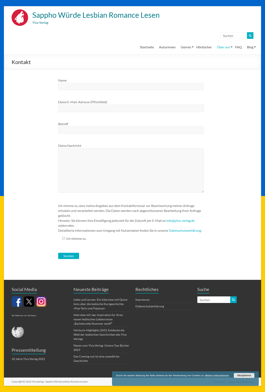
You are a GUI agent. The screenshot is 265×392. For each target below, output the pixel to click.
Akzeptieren (244, 375)
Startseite (147, 47)
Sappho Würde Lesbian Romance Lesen (96, 15)
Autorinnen (167, 47)
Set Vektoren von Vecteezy (24, 315)
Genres (186, 47)
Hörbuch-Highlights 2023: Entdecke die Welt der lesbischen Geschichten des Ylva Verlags (99, 335)
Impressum (142, 300)
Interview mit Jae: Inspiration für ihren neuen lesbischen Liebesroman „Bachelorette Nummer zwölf (98, 319)
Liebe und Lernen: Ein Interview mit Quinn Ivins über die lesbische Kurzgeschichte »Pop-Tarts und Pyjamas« (100, 304)
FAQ (238, 47)
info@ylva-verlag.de (180, 221)
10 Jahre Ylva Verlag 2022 (28, 359)
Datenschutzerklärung (185, 231)
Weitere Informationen (217, 375)
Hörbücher (204, 47)
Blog (250, 47)
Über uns (223, 47)
